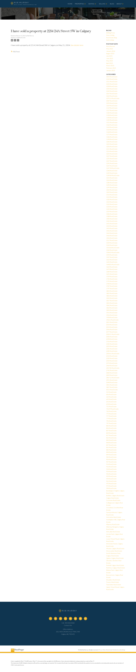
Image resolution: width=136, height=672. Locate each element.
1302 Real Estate (111, 190)
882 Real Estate (111, 450)
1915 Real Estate (111, 312)
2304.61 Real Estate (112, 353)
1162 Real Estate (111, 125)
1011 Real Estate (111, 81)
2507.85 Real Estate (112, 368)
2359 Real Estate (111, 361)
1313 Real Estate (111, 195)
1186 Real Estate (111, 137)
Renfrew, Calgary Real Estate (115, 568)
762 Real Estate (111, 411)
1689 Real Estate (111, 272)
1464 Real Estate (111, 235)
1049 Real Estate (111, 91)
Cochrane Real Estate (113, 500)
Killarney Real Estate (113, 524)
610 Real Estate (111, 397)
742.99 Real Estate (112, 409)
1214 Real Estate (111, 151)
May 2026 (109, 49)
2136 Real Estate (111, 341)
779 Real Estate (111, 418)
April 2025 (109, 63)
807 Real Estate (111, 430)
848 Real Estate (111, 442)
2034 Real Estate (111, 325)
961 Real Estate (111, 481)
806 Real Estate (111, 428)
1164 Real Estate (111, 130)
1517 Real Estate (111, 240)
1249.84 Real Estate (112, 175)
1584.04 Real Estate (112, 252)
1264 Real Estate (111, 180)
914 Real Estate (111, 464)
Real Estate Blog (111, 37)
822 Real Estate (111, 438)
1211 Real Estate (111, 149)
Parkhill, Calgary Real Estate (115, 565)
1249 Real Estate (111, 173)
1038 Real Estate (111, 86)
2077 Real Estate (111, 332)
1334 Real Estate (111, 207)
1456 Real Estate (111, 231)
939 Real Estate (111, 476)
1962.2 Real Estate (112, 320)
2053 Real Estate (111, 327)
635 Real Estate (111, 399)
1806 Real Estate (111, 296)
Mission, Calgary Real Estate (115, 548)
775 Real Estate (111, 414)
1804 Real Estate (111, 291)
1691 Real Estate (111, 274)
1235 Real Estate (111, 158)
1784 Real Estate (111, 284)
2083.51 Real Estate (112, 334)
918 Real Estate (111, 469)
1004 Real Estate (111, 77)
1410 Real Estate (111, 221)
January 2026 (110, 51)
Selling (102, 4)
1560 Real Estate (111, 250)
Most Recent (110, 46)
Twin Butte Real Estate (113, 584)
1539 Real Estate (111, 243)
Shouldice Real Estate (113, 580)
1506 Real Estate (111, 238)
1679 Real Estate (111, 269)
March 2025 (110, 65)
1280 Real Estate (111, 182)
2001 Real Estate (111, 322)
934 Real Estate (111, 471)
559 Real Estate (111, 392)
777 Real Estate (111, 416)
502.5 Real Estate (112, 390)
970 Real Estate (111, 483)
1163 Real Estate (111, 127)
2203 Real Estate (111, 346)
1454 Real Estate (111, 228)
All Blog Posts (110, 33)
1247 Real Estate (111, 166)
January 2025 (110, 70)
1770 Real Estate (111, 281)
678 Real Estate (111, 404)
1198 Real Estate (111, 139)
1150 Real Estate (111, 120)
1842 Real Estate (111, 305)
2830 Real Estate (111, 373)
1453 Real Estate (111, 226)
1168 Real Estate (111, 132)
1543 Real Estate (111, 245)
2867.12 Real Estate (112, 377)
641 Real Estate (111, 402)
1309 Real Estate (111, 192)
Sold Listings (110, 40)
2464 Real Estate (111, 365)
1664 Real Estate (111, 267)
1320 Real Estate (111, 199)
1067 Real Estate (111, 93)
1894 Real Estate (111, 310)
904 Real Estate (111, 459)
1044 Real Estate (111, 89)
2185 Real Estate (111, 344)
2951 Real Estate (111, 380)
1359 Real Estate (111, 211)
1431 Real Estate (111, 223)
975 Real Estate (111, 486)
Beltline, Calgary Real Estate (115, 495)
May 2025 (109, 61)
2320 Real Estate (111, 358)
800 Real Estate (111, 426)
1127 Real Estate (111, 110)
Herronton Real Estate (113, 517)
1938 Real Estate (111, 317)
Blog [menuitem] (112, 4)
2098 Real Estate (111, 339)
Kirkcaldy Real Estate (113, 532)
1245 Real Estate (111, 163)
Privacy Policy (102, 650)
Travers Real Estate (112, 582)
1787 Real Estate (111, 286)
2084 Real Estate (111, 337)
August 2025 (110, 53)
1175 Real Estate (111, 134)
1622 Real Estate (111, 260)
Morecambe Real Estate (114, 551)
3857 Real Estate (111, 387)
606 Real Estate (111, 394)
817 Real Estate (111, 435)
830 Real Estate (111, 440)
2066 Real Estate (111, 329)
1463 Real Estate (111, 233)
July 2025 (109, 56)
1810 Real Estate (111, 298)
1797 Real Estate (111, 288)
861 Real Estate (111, 447)
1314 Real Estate (111, 197)
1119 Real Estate (111, 108)
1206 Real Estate (111, 146)
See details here (77, 45)
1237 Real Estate (111, 161)
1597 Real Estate (111, 257)
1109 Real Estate (111, 105)
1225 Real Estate (111, 154)
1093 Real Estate (111, 103)
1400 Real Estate (111, 219)
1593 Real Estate (111, 255)
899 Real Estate (111, 454)
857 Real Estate (111, 445)
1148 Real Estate (111, 118)
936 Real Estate (111, 474)
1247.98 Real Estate (112, 168)
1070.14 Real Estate (112, 98)
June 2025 (109, 58)
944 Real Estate (111, 479)
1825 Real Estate (111, 303)
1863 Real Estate (111, 308)
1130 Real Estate (111, 113)
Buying (91, 4)
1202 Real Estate (111, 144)
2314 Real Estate (111, 356)
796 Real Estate (111, 421)
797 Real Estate (111, 423)
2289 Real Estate (111, 351)
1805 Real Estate (111, 293)
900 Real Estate (111, 457)
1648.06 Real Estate (112, 264)
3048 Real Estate (111, 382)
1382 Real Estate (111, 214)
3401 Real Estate (111, 385)
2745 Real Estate (111, 370)
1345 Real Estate (111, 209)
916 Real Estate (111, 467)
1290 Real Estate (111, 185)
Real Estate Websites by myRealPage (116, 650)
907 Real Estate (111, 462)
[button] (50, 618)
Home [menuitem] (70, 4)
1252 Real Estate (111, 178)
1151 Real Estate (111, 122)
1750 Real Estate (111, 279)
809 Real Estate (111, 433)
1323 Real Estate (111, 202)
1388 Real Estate (111, 216)
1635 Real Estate (111, 262)
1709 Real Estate (111, 276)
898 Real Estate (111, 452)
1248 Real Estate (21, 37)
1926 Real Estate (111, 315)
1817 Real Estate (111, 300)
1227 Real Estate (111, 156)
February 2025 (111, 68)
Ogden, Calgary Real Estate (115, 558)
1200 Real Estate (111, 142)
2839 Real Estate (111, 375)
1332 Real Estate (111, 204)
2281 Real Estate (111, 349)
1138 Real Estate (111, 115)
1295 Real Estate (111, 187)
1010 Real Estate (111, 79)
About (119, 4)
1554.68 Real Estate (112, 247)
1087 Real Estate (111, 101)
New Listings (110, 35)
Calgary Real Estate (112, 498)
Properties (79, 4)
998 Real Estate (111, 488)
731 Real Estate (111, 406)
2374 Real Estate (111, 363)
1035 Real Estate (111, 84)
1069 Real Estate (111, 96)
